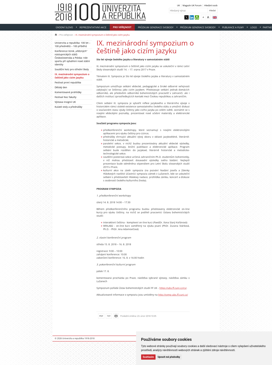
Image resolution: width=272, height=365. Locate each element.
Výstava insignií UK (65, 102)
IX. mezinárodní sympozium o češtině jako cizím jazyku (72, 76)
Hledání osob (210, 5)
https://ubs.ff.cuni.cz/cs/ (173, 288)
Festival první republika (68, 82)
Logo (253, 27)
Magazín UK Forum (192, 5)
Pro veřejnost (122, 27)
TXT (109, 316)
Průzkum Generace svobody (156, 27)
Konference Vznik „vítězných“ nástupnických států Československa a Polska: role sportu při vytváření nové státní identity (72, 57)
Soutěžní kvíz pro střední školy (72, 69)
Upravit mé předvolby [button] (169, 357)
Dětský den (61, 87)
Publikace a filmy (233, 27)
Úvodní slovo (64, 27)
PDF (101, 316)
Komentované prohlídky (68, 92)
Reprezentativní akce (93, 27)
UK (178, 5)
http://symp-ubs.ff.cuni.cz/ (173, 294)
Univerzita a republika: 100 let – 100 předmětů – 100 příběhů (72, 44)
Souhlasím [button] (148, 357)
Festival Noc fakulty (65, 97)
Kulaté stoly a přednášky (68, 106)
